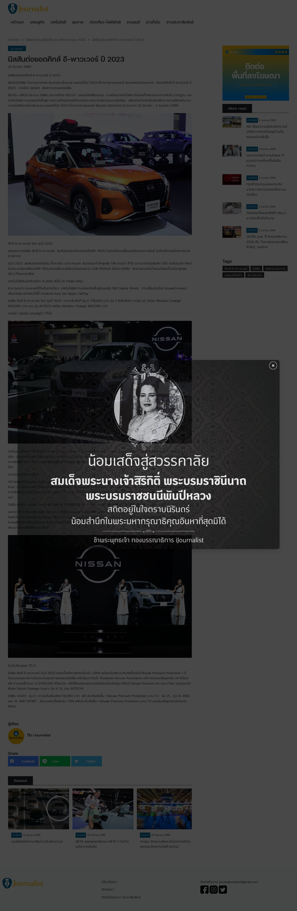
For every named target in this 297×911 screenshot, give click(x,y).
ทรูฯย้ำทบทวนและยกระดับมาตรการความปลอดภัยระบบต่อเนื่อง (266, 189)
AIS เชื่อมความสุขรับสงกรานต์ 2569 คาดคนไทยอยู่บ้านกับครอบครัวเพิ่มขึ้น (266, 131)
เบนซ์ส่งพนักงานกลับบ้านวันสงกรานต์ (37, 841)
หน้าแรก (13, 39)
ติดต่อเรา (108, 889)
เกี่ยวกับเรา (109, 881)
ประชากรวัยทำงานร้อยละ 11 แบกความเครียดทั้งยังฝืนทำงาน (265, 160)
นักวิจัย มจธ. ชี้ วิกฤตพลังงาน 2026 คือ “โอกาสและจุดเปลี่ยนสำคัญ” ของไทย (267, 241)
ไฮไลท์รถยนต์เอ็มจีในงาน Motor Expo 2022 (56, 39)
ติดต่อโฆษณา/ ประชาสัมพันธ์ (121, 897)
